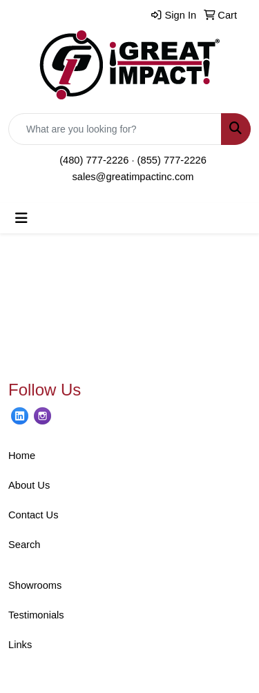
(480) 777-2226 (93, 160)
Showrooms (34, 585)
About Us (29, 485)
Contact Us (33, 514)
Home (21, 455)
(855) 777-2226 (172, 160)
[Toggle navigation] (21, 218)
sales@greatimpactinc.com (132, 176)
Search (24, 544)
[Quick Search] (115, 129)
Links (20, 644)
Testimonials (36, 615)
